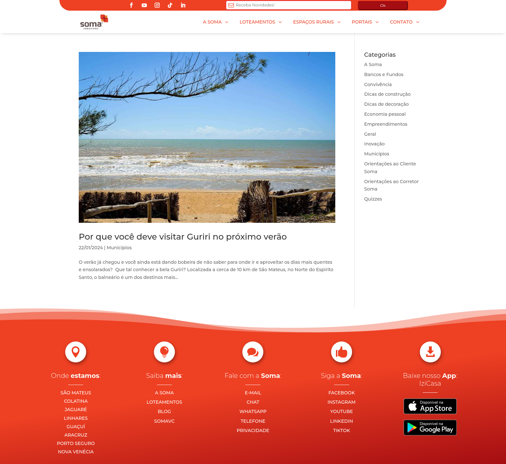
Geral (370, 134)
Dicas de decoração (386, 104)
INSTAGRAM (342, 402)
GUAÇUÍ (75, 426)
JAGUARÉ (76, 409)
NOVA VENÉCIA (76, 452)
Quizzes (373, 199)
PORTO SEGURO (76, 443)
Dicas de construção (387, 94)
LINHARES (76, 418)
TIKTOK (341, 430)
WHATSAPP (253, 411)
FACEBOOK (341, 393)
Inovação (374, 144)
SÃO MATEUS (75, 393)
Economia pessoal (385, 114)
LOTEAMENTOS (164, 402)
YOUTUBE (341, 411)
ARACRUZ (75, 435)
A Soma (373, 64)
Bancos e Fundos (384, 74)
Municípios (119, 248)
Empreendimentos (386, 124)
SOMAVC (164, 421)
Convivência (378, 84)
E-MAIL (253, 393)
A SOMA (164, 393)
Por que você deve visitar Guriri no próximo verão (183, 237)
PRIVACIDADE (253, 430)
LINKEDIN (341, 421)
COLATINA (76, 401)
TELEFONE (253, 421)
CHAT (253, 402)
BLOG (164, 411)
